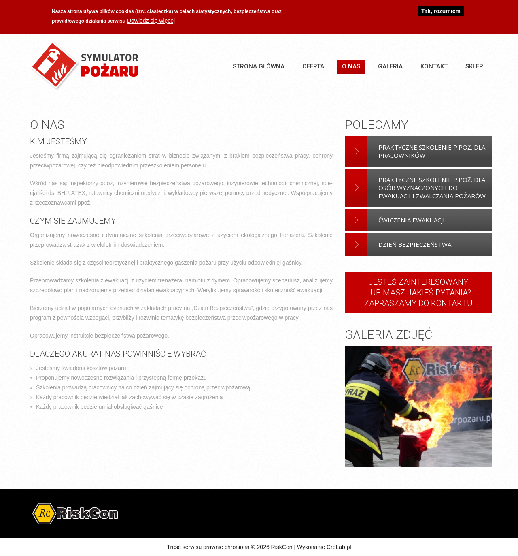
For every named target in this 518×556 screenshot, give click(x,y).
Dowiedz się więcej (151, 19)
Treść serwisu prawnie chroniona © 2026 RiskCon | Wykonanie (247, 547)
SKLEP (474, 66)
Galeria (390, 66)
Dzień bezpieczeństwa (414, 244)
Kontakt (434, 66)
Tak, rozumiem (441, 9)
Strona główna (258, 66)
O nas (351, 66)
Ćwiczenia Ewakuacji (411, 220)
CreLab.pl (339, 547)
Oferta (313, 66)
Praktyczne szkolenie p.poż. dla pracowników (431, 151)
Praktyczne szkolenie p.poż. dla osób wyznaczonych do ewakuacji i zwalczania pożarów (432, 187)
